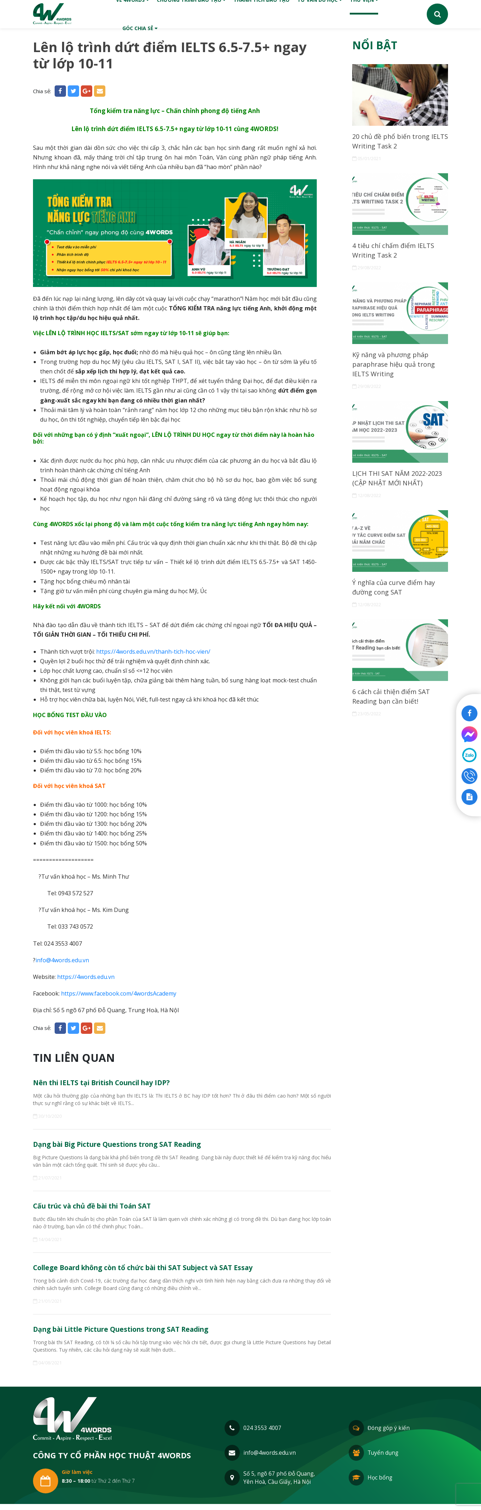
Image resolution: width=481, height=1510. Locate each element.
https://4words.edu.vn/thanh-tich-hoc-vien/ (153, 651)
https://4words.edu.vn (86, 977)
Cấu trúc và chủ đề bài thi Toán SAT (103, 1208)
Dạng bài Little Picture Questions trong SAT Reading (136, 1334)
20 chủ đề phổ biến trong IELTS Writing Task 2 (394, 142)
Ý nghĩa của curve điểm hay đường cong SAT (397, 597)
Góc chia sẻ (139, 28)
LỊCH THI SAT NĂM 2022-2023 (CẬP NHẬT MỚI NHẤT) (399, 486)
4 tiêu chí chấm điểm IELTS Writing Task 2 (396, 253)
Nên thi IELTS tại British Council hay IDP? (113, 1083)
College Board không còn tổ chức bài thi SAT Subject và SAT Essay (162, 1271)
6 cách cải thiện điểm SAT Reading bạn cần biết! (394, 708)
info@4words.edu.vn (62, 960)
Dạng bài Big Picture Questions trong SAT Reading (132, 1145)
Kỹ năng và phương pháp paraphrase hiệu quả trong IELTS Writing (398, 369)
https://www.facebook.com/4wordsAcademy (118, 993)
